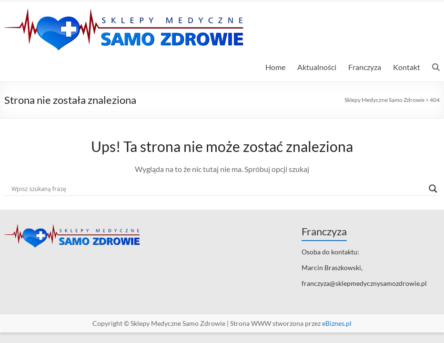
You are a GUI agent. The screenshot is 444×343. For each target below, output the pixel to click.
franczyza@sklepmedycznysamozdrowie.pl (364, 283)
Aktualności (316, 66)
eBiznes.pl (337, 323)
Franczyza (364, 66)
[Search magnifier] (433, 188)
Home (275, 66)
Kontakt (406, 66)
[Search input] (217, 188)
